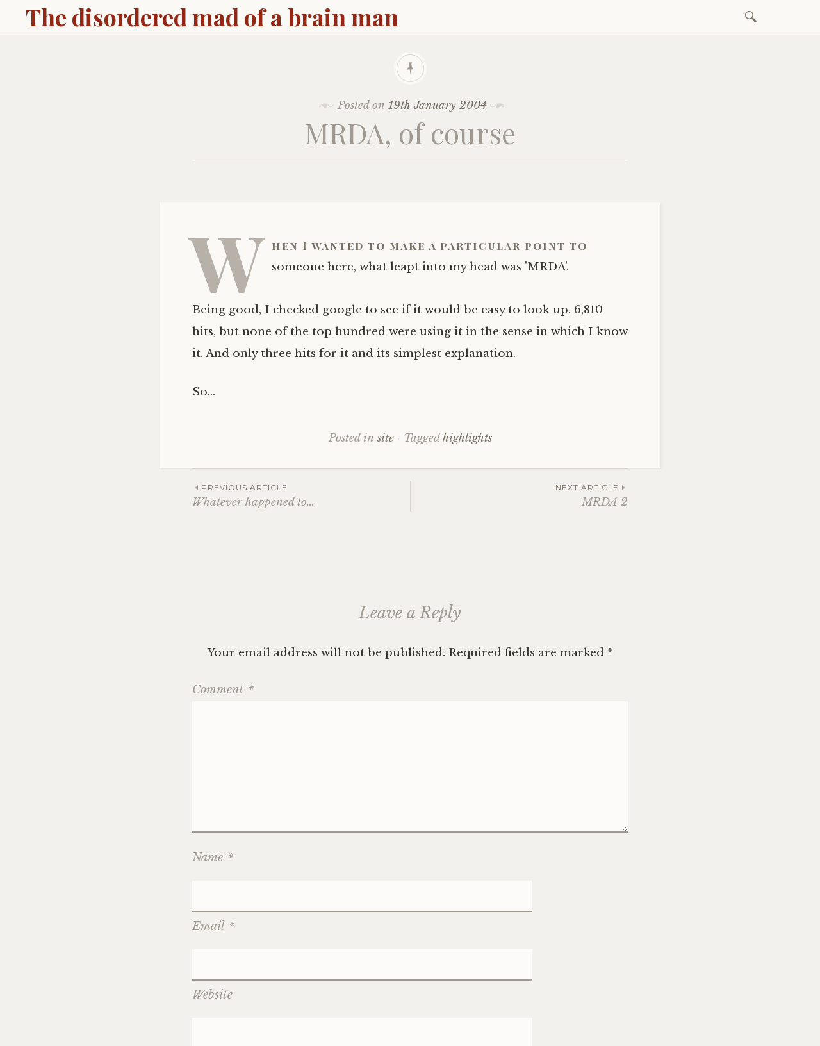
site (385, 438)
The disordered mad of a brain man (212, 16)
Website (212, 933)
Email (213, 895)
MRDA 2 (519, 495)
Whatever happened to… (301, 495)
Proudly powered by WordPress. (103, 1032)
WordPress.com (315, 1032)
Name (212, 858)
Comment (223, 690)
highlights (467, 438)
